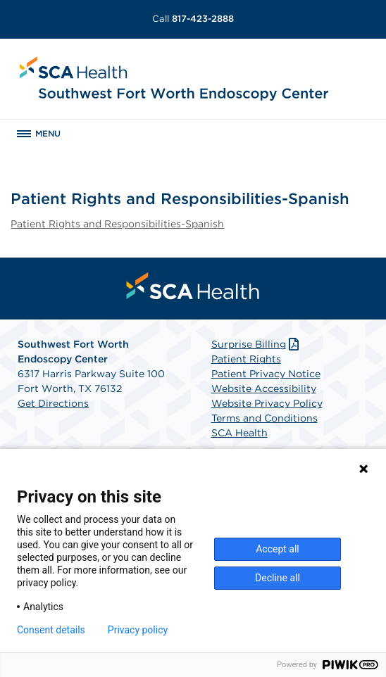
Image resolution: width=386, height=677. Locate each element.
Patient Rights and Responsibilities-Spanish (117, 223)
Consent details (51, 629)
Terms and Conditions (264, 418)
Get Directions (53, 403)
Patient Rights (246, 359)
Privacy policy (138, 629)
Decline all (277, 577)
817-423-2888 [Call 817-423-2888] (193, 18)
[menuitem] (193, 286)
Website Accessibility (263, 388)
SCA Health (239, 432)
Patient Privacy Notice (265, 373)
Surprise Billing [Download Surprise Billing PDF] (256, 344)
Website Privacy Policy (267, 403)
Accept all (277, 549)
